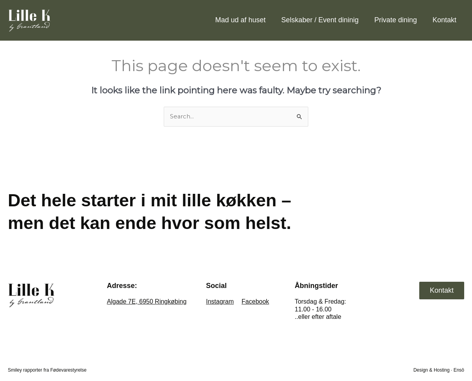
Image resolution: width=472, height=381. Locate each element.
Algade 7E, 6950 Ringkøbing (147, 302)
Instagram (220, 302)
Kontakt (444, 20)
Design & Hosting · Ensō (438, 370)
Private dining (395, 20)
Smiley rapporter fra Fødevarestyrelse (47, 370)
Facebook (255, 302)
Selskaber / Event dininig (320, 20)
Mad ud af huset (240, 20)
